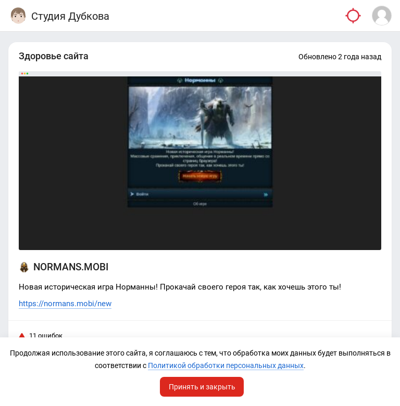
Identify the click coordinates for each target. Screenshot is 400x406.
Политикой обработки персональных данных (226, 365)
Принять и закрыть (202, 387)
